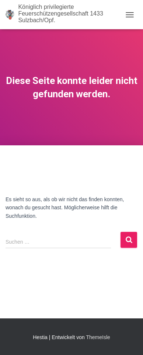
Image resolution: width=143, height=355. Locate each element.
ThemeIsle (98, 337)
